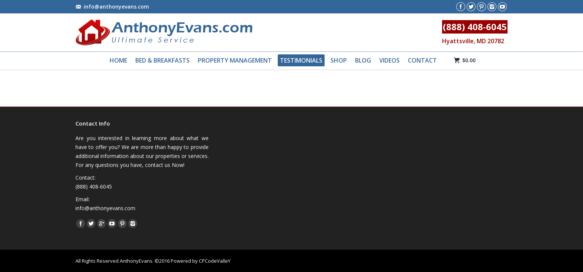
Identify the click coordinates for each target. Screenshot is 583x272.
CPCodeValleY (215, 260)
